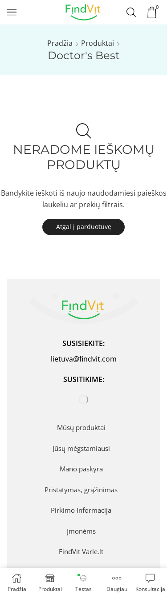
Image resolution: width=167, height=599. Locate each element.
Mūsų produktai (81, 427)
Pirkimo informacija (81, 510)
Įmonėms (81, 531)
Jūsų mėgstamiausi (81, 448)
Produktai (97, 43)
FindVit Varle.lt (81, 551)
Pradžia (60, 43)
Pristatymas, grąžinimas (81, 489)
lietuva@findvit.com (84, 359)
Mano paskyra (81, 468)
